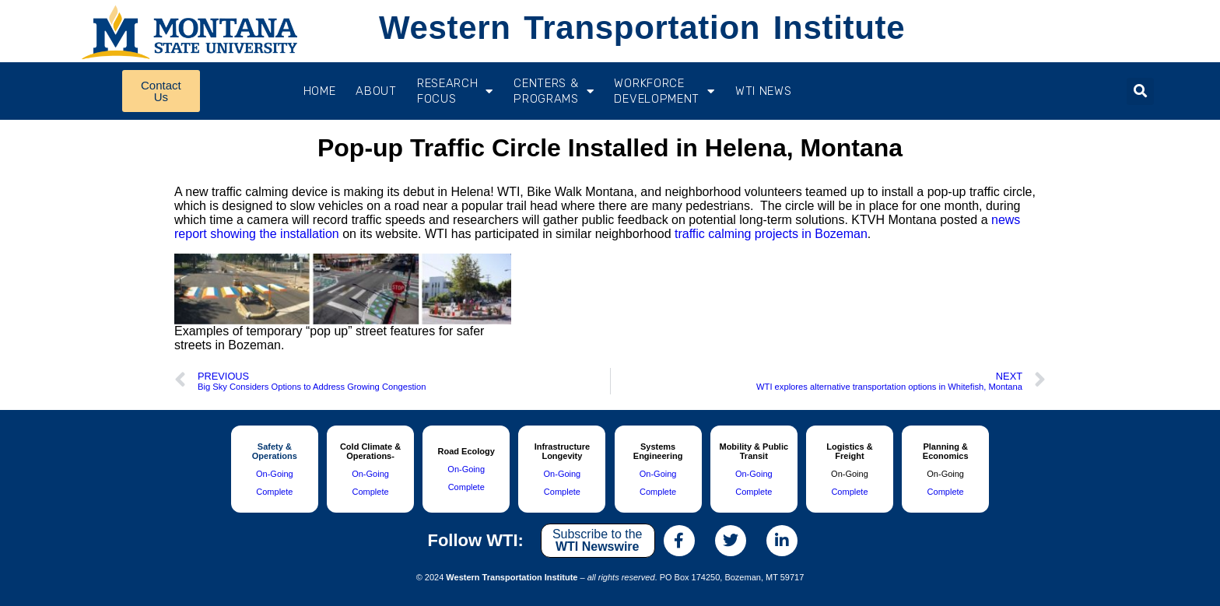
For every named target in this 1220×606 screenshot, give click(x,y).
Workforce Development (664, 91)
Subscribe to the (597, 540)
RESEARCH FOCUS (455, 91)
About (376, 91)
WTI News (763, 91)
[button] (1140, 91)
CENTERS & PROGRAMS (554, 91)
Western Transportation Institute (642, 27)
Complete (274, 491)
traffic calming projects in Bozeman (771, 233)
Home (319, 91)
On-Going (274, 473)
